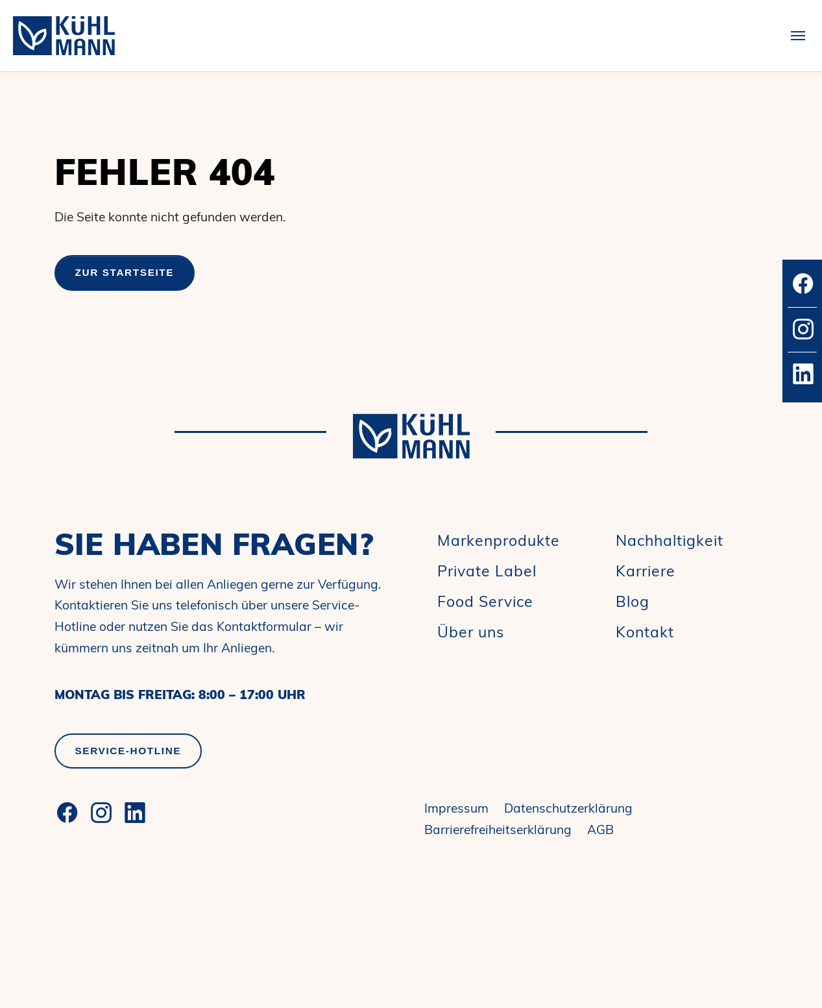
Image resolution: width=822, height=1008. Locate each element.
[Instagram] (101, 813)
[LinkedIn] (135, 813)
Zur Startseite (125, 272)
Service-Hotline (128, 750)
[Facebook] (67, 813)
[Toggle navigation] (798, 36)
